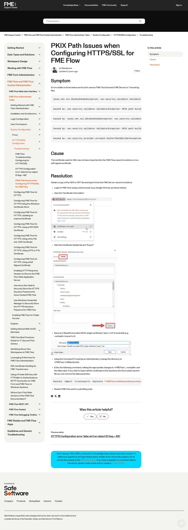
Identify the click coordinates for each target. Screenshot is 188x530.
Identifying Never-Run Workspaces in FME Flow (22, 350)
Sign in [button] (179, 5)
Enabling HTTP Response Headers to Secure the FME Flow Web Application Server (27, 275)
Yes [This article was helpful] (90, 416)
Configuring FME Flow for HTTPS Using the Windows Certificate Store (26, 204)
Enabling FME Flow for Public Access (25, 316)
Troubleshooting (146, 35)
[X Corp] (56, 396)
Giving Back (34, 501)
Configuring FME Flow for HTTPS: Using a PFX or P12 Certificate (27, 250)
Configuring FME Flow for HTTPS (25, 193)
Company (8, 501)
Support (124, 5)
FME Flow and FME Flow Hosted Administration (43, 35)
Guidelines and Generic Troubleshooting (19, 433)
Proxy (15, 135)
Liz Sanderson (65, 68)
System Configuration (101, 35)
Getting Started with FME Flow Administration (22, 106)
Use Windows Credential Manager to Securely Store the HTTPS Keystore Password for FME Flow (26, 305)
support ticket (117, 463)
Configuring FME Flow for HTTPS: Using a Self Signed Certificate (25, 262)
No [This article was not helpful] (103, 416)
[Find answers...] (94, 21)
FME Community (109, 5)
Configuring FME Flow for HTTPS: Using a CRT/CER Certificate (26, 227)
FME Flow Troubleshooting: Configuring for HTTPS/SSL (23, 159)
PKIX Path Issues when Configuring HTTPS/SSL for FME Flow (27, 183)
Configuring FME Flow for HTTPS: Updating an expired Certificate (25, 215)
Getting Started (15, 48)
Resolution (155, 65)
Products (21, 501)
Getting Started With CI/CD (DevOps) (23, 330)
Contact (58, 501)
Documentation (91, 5)
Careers (47, 501)
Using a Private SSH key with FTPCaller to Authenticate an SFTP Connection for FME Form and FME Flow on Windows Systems (24, 380)
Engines (14, 324)
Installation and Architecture (24, 114)
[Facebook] (52, 396)
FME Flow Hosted (17, 409)
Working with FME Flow (19, 68)
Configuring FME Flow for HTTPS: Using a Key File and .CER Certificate (25, 239)
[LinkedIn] (59, 396)
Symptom (154, 54)
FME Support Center (12, 35)
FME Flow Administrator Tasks (77, 35)
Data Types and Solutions (20, 55)
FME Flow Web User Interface (23, 91)
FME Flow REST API (18, 404)
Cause (153, 59)
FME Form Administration (20, 75)
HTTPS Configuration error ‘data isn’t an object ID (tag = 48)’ (85, 436)
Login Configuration (20, 119)
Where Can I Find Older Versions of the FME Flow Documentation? (22, 396)
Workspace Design (17, 61)
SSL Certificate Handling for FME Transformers (23, 367)
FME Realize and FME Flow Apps (21, 423)
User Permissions (19, 124)
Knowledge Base (72, 5)
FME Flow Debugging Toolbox (23, 415)
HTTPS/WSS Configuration (125, 35)
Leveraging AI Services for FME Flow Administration (23, 359)
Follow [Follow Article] (137, 71)
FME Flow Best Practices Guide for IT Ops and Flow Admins (23, 340)
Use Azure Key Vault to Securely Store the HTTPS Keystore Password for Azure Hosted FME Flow (26, 290)
